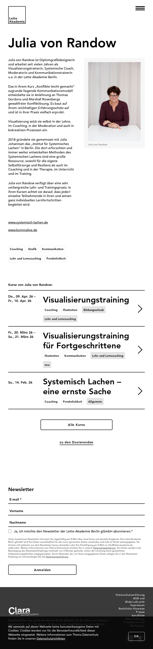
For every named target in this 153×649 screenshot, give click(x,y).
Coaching (16, 249)
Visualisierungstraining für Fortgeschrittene (86, 340)
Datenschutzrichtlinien (51, 638)
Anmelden (42, 570)
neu (47, 365)
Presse (140, 612)
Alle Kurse (76, 425)
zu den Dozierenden (76, 442)
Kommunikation (53, 249)
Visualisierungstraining (86, 300)
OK (136, 636)
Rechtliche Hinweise (132, 608)
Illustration (70, 310)
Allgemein (95, 401)
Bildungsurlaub (93, 310)
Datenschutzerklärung (104, 547)
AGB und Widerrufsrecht (135, 600)
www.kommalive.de (22, 230)
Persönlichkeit (56, 258)
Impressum (137, 605)
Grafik (32, 249)
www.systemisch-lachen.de (28, 222)
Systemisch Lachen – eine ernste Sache (82, 386)
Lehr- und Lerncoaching (25, 258)
